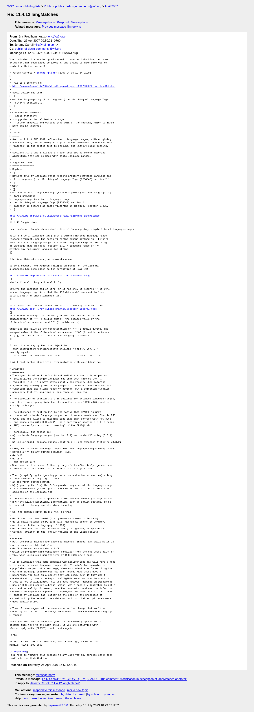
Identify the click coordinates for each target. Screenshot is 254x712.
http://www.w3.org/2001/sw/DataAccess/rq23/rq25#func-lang (50, 275)
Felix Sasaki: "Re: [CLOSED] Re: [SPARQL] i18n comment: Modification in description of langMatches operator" (114, 679)
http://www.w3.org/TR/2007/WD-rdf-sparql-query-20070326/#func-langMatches (63, 86)
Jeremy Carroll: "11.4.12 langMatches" (55, 683)
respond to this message (49, 690)
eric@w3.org (56, 36)
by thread (79, 694)
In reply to (74, 26)
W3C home (14, 6)
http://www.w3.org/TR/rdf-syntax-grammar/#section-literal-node (53, 309)
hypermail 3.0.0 (58, 705)
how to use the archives (38, 698)
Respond (63, 22)
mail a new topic (77, 690)
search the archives (68, 698)
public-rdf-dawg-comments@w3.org (78, 6)
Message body (45, 22)
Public (48, 6)
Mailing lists (33, 6)
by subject (93, 694)
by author (109, 694)
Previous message (54, 26)
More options (79, 22)
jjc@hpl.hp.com (46, 44)
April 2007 (111, 6)
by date (66, 694)
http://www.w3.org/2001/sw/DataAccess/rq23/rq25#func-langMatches (55, 216)
